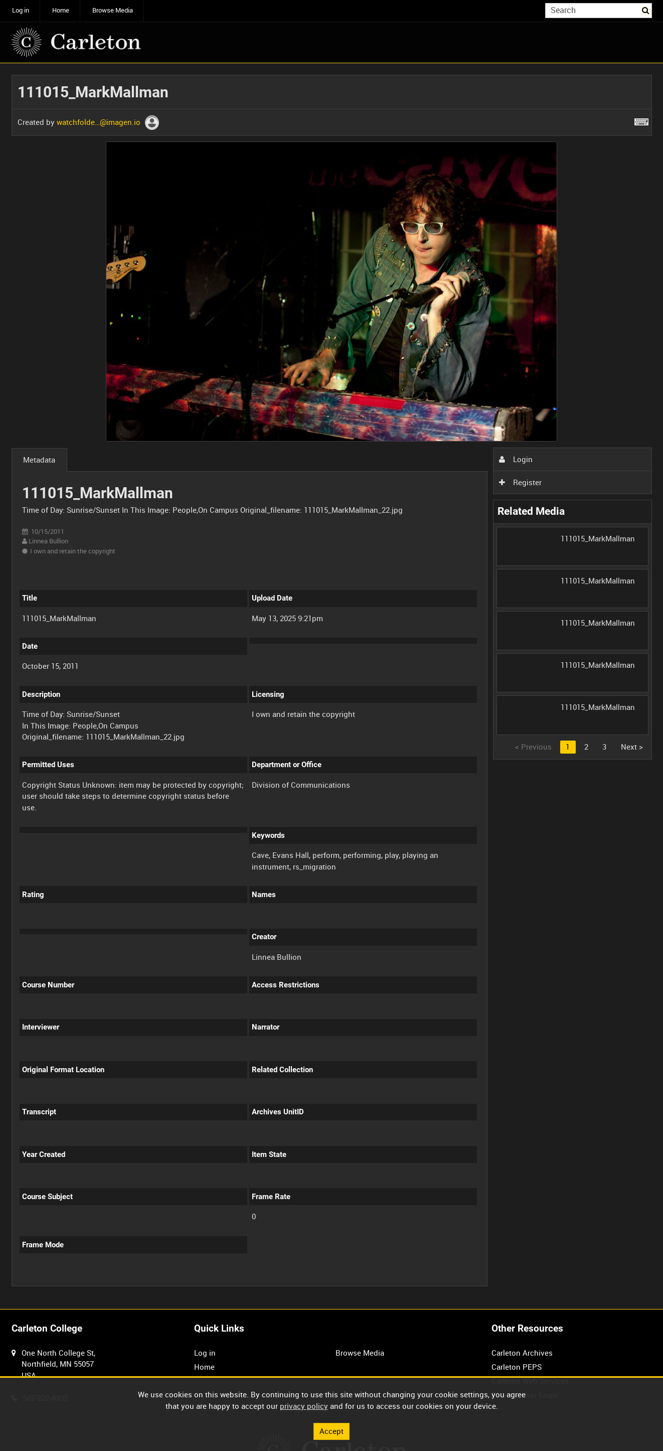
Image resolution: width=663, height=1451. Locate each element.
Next (632, 747)
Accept (331, 1431)
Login (515, 459)
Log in (20, 10)
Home (60, 10)
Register (520, 482)
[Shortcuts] (641, 119)
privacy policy (304, 1406)
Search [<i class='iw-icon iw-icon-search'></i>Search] (645, 10)
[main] (332, 686)
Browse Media (112, 10)
